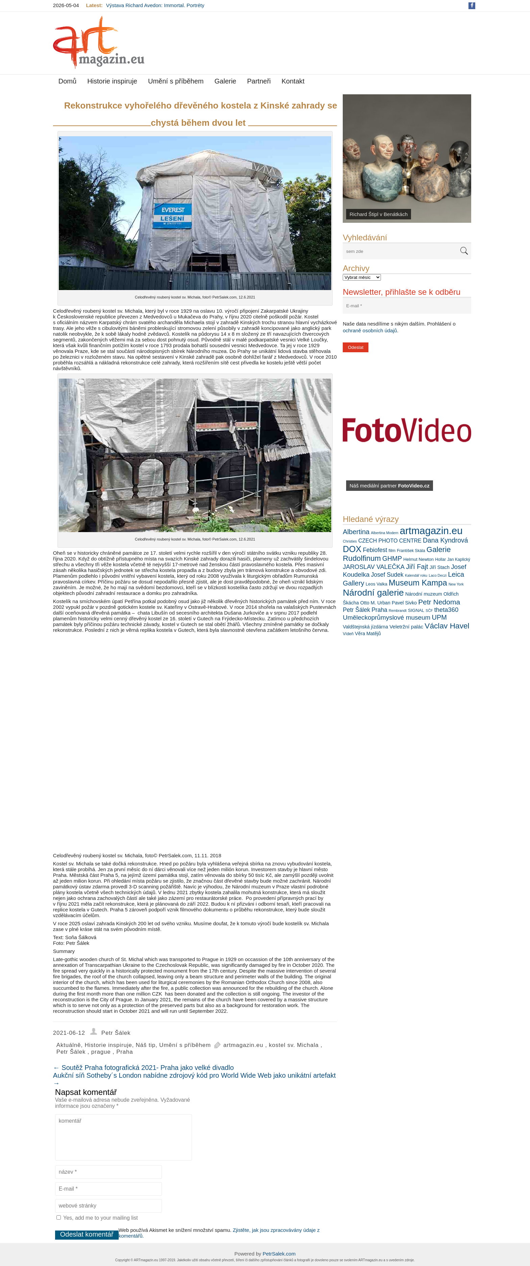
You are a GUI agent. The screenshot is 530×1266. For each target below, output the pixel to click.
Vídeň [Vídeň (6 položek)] (348, 633)
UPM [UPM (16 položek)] (439, 617)
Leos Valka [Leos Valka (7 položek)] (376, 584)
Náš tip (146, 1045)
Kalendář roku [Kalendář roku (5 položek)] (416, 575)
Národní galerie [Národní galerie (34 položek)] (373, 593)
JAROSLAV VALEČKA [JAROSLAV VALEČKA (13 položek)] (374, 566)
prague (101, 1052)
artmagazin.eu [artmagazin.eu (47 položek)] (431, 530)
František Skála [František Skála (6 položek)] (411, 550)
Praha (124, 1052)
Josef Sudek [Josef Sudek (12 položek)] (387, 574)
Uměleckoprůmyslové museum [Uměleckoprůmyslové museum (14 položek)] (386, 617)
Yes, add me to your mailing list (97, 1218)
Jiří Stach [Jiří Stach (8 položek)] (440, 567)
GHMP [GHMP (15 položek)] (392, 558)
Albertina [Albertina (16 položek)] (356, 531)
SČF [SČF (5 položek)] (429, 610)
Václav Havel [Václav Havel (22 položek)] (447, 625)
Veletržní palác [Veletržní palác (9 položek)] (406, 626)
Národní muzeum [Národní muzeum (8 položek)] (423, 594)
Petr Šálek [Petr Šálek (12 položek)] (356, 609)
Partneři (259, 81)
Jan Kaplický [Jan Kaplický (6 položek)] (458, 559)
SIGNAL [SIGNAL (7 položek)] (416, 610)
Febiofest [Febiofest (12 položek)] (375, 550)
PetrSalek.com (279, 1254)
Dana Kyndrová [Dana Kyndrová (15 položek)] (445, 540)
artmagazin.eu (243, 1045)
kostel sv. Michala (293, 1045)
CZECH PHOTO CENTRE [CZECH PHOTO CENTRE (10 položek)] (389, 541)
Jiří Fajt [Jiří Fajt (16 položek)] (417, 566)
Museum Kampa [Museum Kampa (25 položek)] (418, 582)
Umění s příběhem (176, 81)
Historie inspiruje (112, 81)
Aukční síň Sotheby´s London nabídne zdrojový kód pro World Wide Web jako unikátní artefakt (194, 1079)
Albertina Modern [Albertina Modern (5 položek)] (384, 533)
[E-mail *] (407, 306)
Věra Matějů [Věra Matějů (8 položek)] (368, 633)
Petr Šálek (115, 1033)
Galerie (225, 81)
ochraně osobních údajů (370, 330)
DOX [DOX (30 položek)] (352, 549)
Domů (67, 81)
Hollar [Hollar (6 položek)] (440, 559)
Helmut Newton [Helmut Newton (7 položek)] (418, 559)
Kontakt (293, 81)
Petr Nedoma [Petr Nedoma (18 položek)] (439, 602)
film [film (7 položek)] (392, 550)
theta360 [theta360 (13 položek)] (446, 609)
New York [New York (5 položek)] (456, 584)
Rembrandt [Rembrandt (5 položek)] (398, 610)
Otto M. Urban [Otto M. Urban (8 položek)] (375, 602)
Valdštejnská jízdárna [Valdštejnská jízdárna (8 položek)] (365, 626)
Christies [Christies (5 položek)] (350, 541)
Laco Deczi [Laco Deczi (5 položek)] (438, 575)
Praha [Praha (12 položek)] (379, 609)
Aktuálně (68, 1045)
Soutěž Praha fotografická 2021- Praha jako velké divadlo (143, 1067)
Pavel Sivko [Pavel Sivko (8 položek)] (404, 602)
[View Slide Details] (407, 158)
